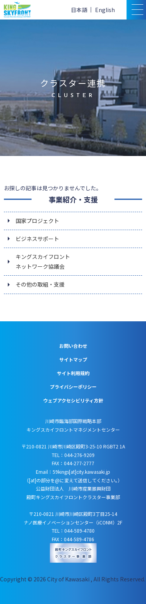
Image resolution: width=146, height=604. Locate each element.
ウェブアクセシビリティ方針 (73, 400)
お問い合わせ (73, 345)
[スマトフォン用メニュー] (136, 9)
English (105, 10)
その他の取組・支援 (40, 284)
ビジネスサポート (37, 239)
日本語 (79, 10)
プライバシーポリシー (73, 386)
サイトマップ (73, 359)
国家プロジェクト (37, 221)
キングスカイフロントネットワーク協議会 (43, 261)
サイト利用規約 (73, 373)
